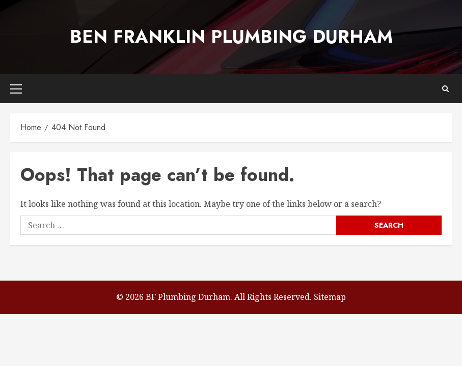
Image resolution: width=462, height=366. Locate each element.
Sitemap (330, 296)
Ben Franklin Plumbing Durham (231, 36)
